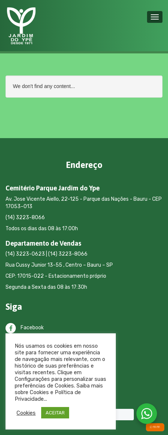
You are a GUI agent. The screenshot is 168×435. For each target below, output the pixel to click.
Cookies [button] (26, 413)
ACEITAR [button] (55, 412)
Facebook (25, 328)
